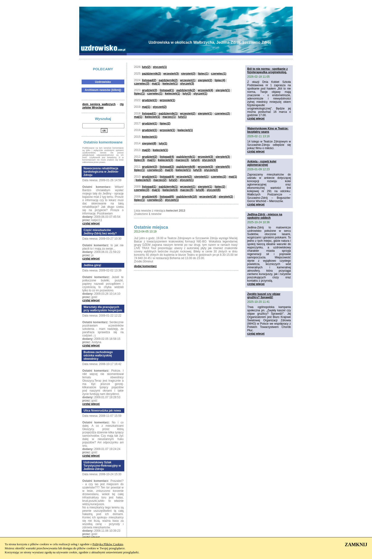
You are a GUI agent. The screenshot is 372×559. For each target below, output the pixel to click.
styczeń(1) (160, 67)
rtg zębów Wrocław (103, 106)
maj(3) (169, 170)
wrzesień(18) (207, 196)
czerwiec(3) (141, 83)
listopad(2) (149, 80)
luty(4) (195, 160)
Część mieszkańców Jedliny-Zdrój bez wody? (100, 231)
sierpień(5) (222, 166)
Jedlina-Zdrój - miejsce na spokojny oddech (264, 216)
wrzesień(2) (187, 113)
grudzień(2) (149, 156)
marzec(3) (182, 160)
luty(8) (200, 190)
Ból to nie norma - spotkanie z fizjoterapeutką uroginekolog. (267, 70)
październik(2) (151, 73)
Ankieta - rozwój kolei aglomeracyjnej (261, 163)
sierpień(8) (149, 143)
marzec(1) (169, 116)
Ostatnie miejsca (151, 227)
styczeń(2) (160, 107)
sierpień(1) (222, 90)
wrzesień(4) (205, 90)
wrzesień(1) (187, 80)
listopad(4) (167, 156)
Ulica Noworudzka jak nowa (102, 410)
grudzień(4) (149, 196)
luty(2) (146, 67)
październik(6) (185, 166)
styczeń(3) (187, 83)
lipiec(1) (203, 73)
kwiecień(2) (143, 180)
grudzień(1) (149, 100)
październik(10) (186, 196)
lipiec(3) (139, 160)
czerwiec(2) (222, 113)
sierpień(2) (205, 80)
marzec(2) (160, 180)
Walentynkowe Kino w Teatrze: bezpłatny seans (267, 130)
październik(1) (168, 113)
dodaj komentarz (145, 266)
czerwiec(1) (218, 73)
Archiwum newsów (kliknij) (103, 90)
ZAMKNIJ (356, 544)
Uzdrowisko (103, 82)
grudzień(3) (149, 90)
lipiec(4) (219, 80)
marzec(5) (186, 190)
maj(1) (156, 83)
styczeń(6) (214, 190)
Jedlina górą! (92, 265)
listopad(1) (167, 90)
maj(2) (146, 150)
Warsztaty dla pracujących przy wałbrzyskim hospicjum (103, 308)
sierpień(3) (188, 73)
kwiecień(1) (170, 83)
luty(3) (197, 170)
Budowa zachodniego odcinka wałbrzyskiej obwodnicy (98, 355)
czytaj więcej (91, 223)
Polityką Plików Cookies (108, 544)
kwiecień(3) (165, 160)
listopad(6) (167, 196)
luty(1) (182, 116)
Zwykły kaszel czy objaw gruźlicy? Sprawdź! (263, 295)
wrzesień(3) (171, 73)
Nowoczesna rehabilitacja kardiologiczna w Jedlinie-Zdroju (101, 172)
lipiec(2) (165, 123)
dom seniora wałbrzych (99, 104)
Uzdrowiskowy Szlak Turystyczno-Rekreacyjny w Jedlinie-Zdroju (102, 466)
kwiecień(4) (170, 190)
